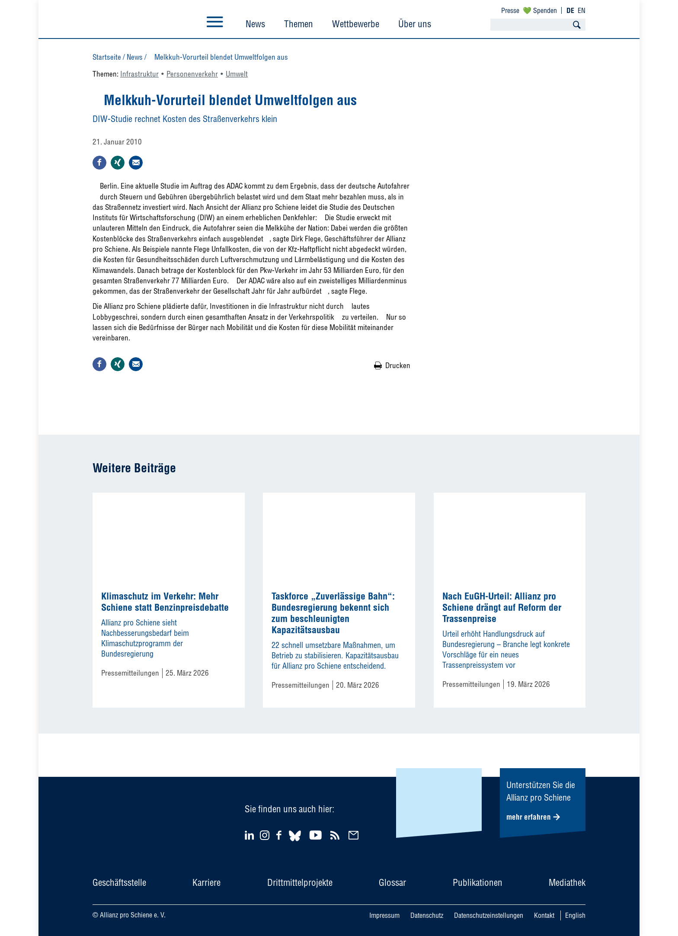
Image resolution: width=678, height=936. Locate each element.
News (255, 23)
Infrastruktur (139, 73)
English (575, 915)
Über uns (414, 23)
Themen (298, 23)
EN (581, 10)
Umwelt (237, 73)
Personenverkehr (192, 73)
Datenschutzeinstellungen (488, 915)
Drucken (397, 365)
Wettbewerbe (355, 23)
